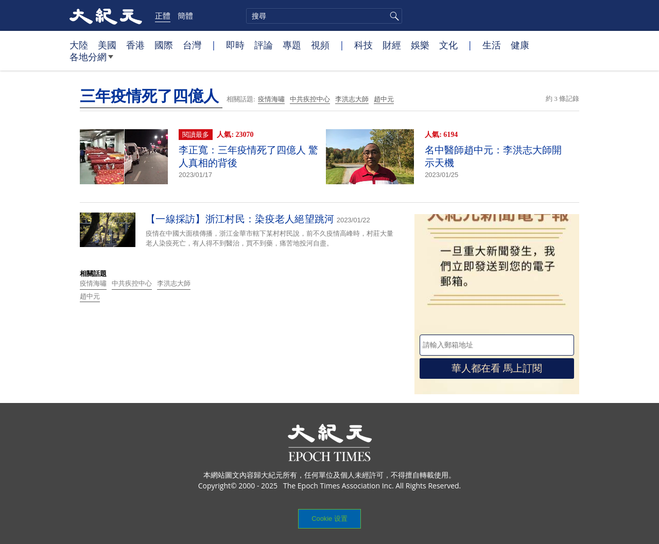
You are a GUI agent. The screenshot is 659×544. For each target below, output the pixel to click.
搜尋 (393, 16)
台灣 (192, 45)
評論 (263, 45)
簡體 (185, 15)
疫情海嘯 (271, 99)
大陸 (79, 45)
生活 (491, 45)
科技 (363, 45)
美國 (107, 45)
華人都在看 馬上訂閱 (497, 368)
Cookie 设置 (329, 518)
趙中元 (384, 99)
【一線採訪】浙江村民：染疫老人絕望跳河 (240, 219)
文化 (448, 45)
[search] (324, 16)
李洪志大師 (352, 99)
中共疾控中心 (310, 99)
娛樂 (420, 45)
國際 (163, 45)
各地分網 (91, 60)
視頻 (320, 45)
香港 (135, 45)
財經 (392, 45)
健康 (520, 45)
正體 (162, 15)
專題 (292, 45)
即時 (235, 45)
